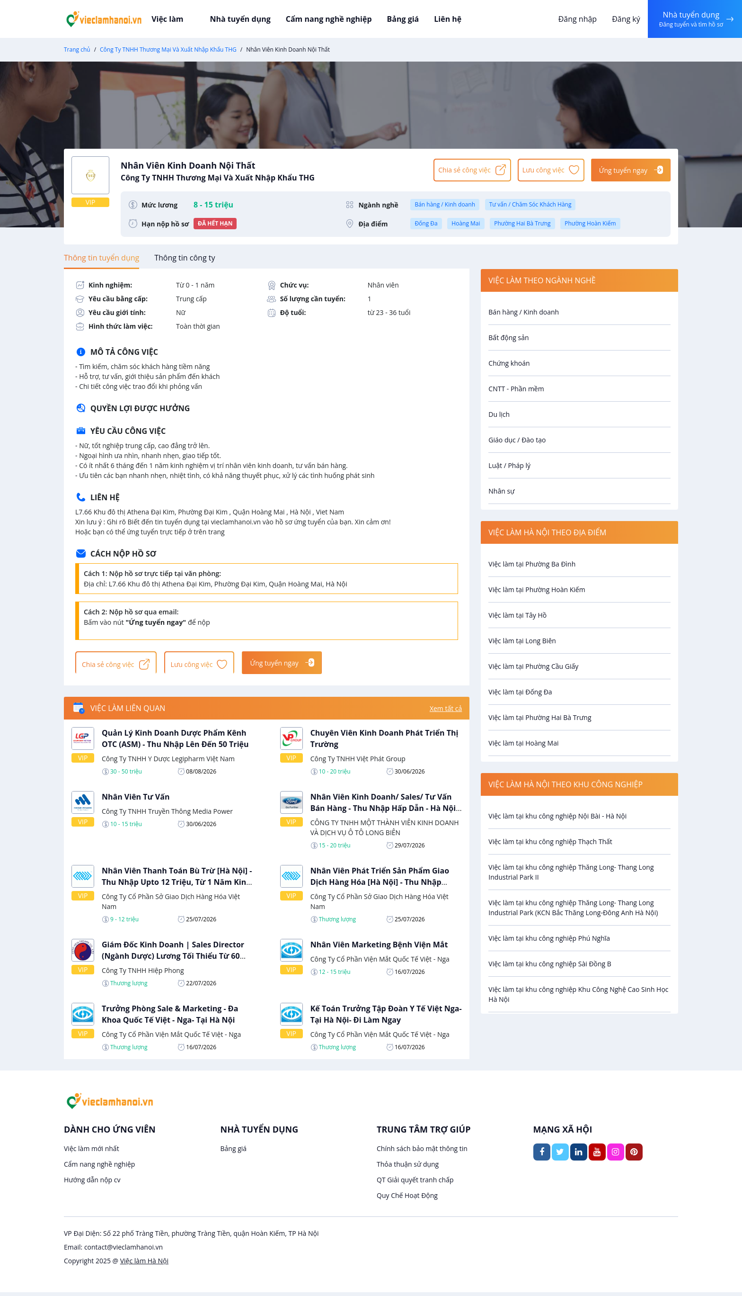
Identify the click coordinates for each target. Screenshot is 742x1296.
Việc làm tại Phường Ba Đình (531, 563)
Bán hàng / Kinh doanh (445, 204)
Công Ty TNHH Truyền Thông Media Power (167, 814)
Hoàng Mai (465, 223)
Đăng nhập (574, 19)
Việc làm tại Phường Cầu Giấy (533, 666)
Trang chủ (77, 49)
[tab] (101, 257)
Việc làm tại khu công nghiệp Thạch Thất (550, 841)
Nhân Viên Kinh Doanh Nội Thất (272, 169)
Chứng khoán (509, 363)
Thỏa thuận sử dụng (408, 1167)
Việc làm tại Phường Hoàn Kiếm (536, 589)
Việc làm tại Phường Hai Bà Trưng (539, 717)
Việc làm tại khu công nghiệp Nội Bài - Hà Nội (557, 815)
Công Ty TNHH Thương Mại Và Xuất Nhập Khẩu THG (168, 49)
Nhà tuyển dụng (246, 19)
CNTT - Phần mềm (516, 388)
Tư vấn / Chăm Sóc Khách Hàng (530, 204)
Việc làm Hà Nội (144, 1264)
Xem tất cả (446, 712)
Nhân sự (501, 490)
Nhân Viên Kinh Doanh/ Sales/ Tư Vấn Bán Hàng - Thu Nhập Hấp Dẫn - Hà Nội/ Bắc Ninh (384, 811)
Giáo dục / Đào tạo (517, 439)
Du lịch (499, 414)
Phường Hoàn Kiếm (590, 223)
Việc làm (187, 19)
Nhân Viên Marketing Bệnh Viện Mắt (379, 948)
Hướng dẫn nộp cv (92, 1183)
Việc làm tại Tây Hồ (517, 615)
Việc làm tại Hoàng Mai (523, 742)
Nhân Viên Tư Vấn (135, 800)
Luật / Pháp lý (509, 465)
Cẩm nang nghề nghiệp (330, 19)
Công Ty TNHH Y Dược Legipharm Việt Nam (168, 762)
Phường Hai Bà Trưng (522, 223)
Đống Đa (426, 223)
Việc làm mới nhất (91, 1152)
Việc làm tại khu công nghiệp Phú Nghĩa (549, 938)
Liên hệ (444, 19)
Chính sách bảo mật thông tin (422, 1152)
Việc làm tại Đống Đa (520, 691)
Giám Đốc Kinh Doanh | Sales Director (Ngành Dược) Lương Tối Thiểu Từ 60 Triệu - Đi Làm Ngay (173, 959)
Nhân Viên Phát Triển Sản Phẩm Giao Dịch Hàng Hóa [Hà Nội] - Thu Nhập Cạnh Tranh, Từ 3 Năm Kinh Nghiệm (379, 885)
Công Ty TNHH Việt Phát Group (358, 762)
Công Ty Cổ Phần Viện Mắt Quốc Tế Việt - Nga (380, 962)
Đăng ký (622, 19)
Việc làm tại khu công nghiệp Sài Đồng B (549, 963)
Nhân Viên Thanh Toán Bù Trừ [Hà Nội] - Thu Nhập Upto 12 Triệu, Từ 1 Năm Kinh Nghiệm (177, 885)
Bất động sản (508, 337)
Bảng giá (402, 19)
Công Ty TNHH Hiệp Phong (143, 974)
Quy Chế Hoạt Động (407, 1199)
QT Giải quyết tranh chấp (415, 1183)
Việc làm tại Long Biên (522, 640)
